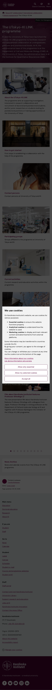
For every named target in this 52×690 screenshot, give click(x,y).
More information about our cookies (19, 358)
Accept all (26, 379)
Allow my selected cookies (26, 373)
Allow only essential (26, 367)
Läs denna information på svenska (18, 361)
